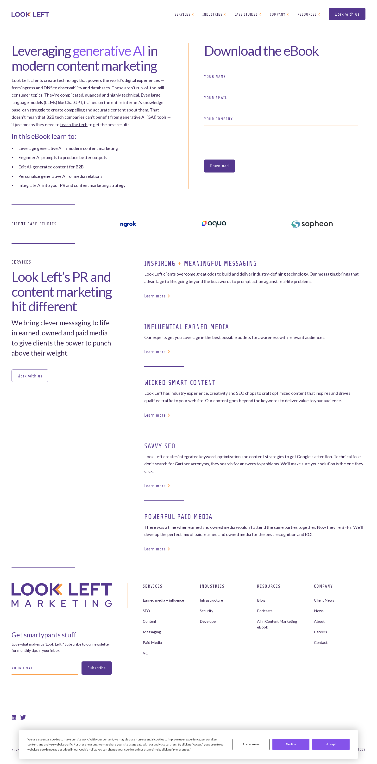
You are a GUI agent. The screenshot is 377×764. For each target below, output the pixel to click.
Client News (324, 600)
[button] (185, 14)
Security (206, 610)
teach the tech (74, 124)
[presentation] (240, 142)
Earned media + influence (163, 600)
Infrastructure (211, 600)
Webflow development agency (188, 760)
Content (149, 621)
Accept (331, 744)
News (319, 610)
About (319, 621)
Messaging (152, 631)
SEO (146, 610)
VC (145, 653)
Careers (320, 631)
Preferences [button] (181, 749)
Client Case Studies (34, 224)
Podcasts (264, 610)
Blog (261, 600)
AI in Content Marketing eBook (277, 624)
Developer (208, 621)
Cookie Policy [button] (87, 749)
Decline (291, 744)
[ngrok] (128, 224)
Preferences (251, 744)
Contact (320, 642)
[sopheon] (312, 224)
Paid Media (152, 642)
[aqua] (214, 224)
